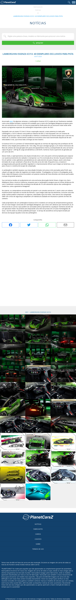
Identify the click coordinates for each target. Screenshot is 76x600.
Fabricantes (38, 529)
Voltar (38, 61)
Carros (38, 534)
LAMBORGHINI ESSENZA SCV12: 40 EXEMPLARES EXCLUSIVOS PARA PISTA (38, 16)
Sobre (38, 544)
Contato (38, 539)
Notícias (38, 10)
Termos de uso (38, 549)
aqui (11, 121)
